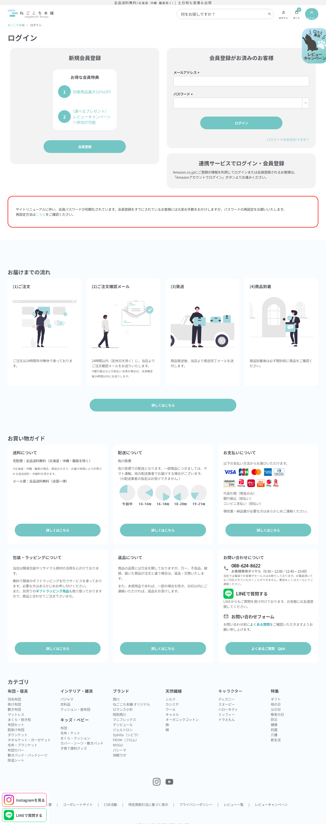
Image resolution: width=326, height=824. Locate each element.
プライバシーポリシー (195, 798)
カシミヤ (172, 698)
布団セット (16, 718)
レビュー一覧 (233, 798)
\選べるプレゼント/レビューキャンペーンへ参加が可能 (92, 116)
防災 (274, 713)
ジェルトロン (123, 723)
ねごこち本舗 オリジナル (131, 698)
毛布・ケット (70, 727)
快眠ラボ (119, 749)
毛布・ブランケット (22, 739)
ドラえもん (226, 713)
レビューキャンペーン (271, 798)
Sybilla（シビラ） (126, 728)
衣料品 (65, 698)
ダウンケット (18, 728)
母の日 (276, 698)
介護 (274, 728)
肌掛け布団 (16, 723)
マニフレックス (124, 713)
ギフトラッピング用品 (52, 587)
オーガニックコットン (182, 713)
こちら (41, 214)
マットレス (16, 708)
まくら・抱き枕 (19, 713)
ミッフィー (226, 708)
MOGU (118, 739)
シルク (170, 693)
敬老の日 (277, 708)
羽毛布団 (14, 693)
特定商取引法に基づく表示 (148, 798)
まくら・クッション (75, 732)
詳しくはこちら (57, 529)
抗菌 (274, 723)
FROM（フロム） (126, 733)
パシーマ (119, 744)
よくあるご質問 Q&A (268, 645)
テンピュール (123, 718)
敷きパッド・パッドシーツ (27, 749)
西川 (116, 693)
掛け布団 (14, 698)
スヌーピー (226, 698)
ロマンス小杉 (123, 703)
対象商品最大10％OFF (92, 91)
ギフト (276, 693)
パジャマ (66, 693)
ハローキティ (228, 703)
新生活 (276, 733)
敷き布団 (14, 703)
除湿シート (16, 754)
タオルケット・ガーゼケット (29, 733)
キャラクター (230, 685)
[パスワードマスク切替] (305, 103)
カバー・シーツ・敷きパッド (81, 737)
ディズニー (226, 693)
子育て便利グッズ (73, 742)
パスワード (183, 93)
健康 (274, 718)
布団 (63, 721)
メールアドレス (187, 72)
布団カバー (16, 744)
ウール (170, 703)
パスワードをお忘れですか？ (288, 139)
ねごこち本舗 (16, 25)
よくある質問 (260, 621)
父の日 (276, 703)
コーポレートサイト (78, 798)
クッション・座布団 (75, 703)
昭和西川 (119, 708)
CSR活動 (110, 798)
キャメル (172, 708)
